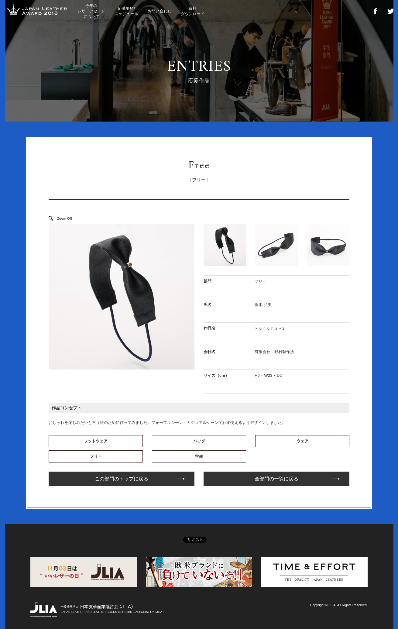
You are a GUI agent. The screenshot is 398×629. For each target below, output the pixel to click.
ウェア (302, 441)
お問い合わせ (159, 11)
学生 (199, 456)
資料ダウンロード (192, 11)
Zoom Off (64, 218)
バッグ (199, 441)
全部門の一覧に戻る (276, 478)
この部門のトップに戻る (121, 478)
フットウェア (96, 441)
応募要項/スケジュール (126, 11)
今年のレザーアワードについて (91, 11)
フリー (96, 456)
